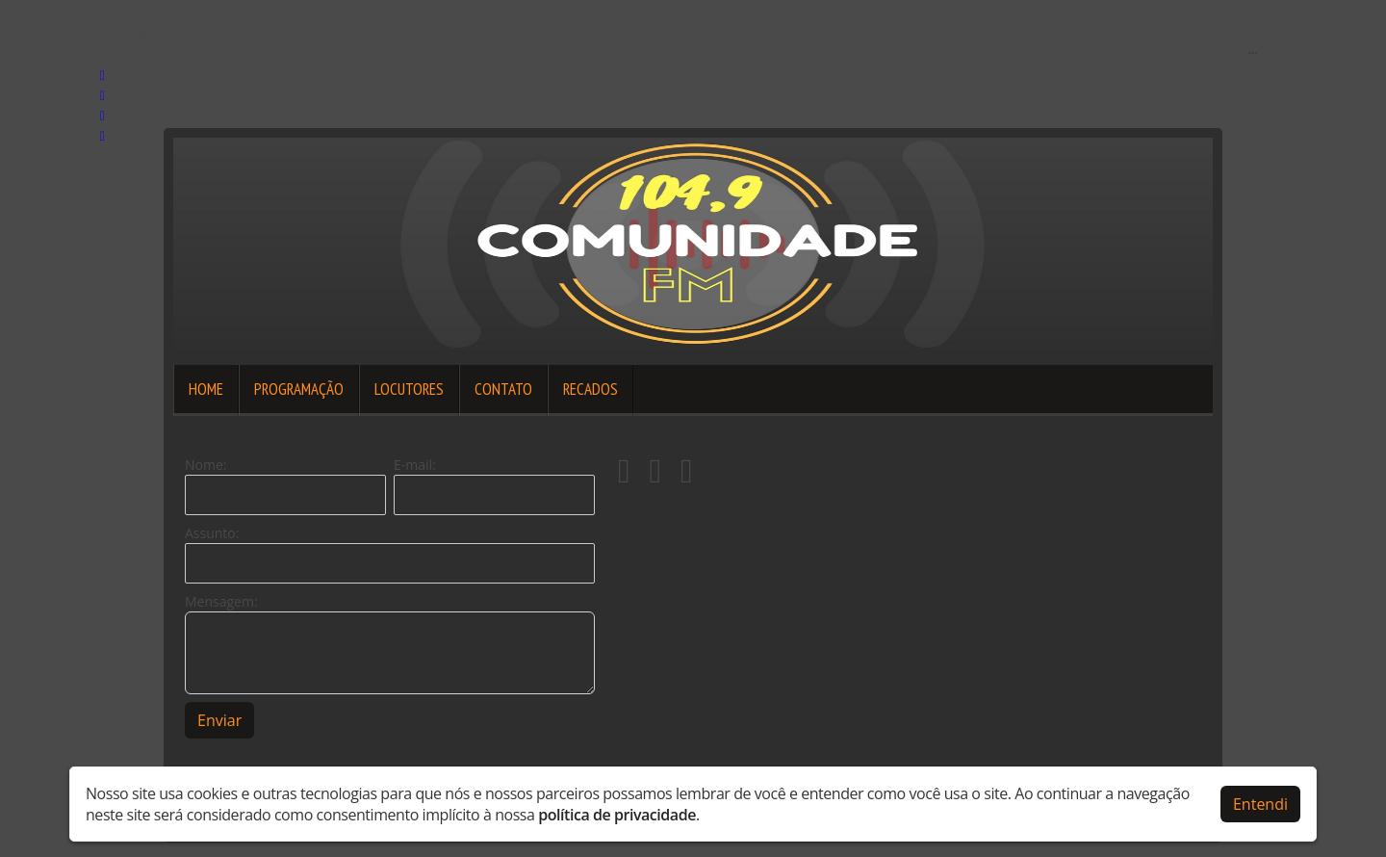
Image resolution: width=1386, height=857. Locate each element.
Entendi (1260, 802)
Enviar (219, 720)
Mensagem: (221, 601)
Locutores (409, 389)
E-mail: (415, 464)
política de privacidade (617, 812)
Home (206, 389)
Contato (503, 389)
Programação (299, 389)
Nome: (205, 464)
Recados (590, 389)
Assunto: (212, 533)
